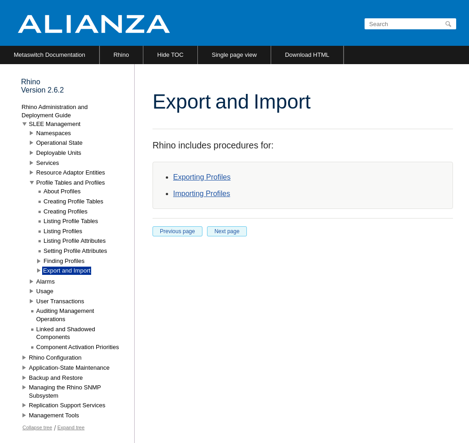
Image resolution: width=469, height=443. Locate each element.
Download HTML (307, 54)
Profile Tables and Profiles (70, 182)
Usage (45, 291)
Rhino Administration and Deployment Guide (55, 111)
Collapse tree (37, 427)
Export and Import (66, 270)
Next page (227, 231)
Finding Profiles (64, 260)
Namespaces (53, 133)
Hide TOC (170, 54)
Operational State (59, 142)
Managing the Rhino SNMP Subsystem (65, 391)
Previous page (177, 231)
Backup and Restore (56, 377)
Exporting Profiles (201, 177)
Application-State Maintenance (69, 367)
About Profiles (62, 191)
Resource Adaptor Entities (70, 172)
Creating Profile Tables (74, 201)
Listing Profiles (63, 231)
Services (47, 162)
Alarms (45, 281)
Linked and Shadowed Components (65, 333)
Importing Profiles (201, 193)
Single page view (234, 54)
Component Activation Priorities (77, 347)
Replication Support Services (67, 405)
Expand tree (70, 427)
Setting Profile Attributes (75, 250)
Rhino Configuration (55, 357)
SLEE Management (55, 123)
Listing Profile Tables (71, 221)
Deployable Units (58, 152)
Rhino (121, 54)
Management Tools (54, 415)
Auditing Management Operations (65, 315)
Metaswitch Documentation (49, 54)
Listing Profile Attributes (75, 240)
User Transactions (60, 301)
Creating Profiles (65, 211)
